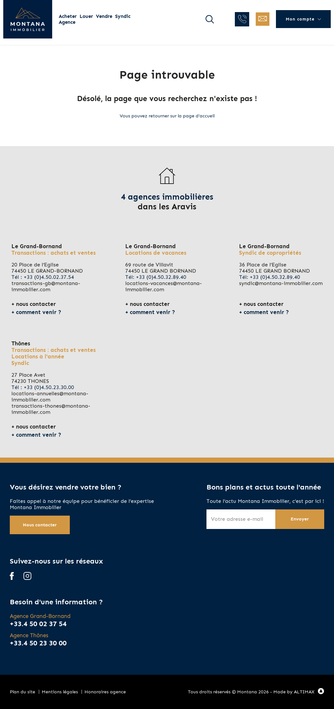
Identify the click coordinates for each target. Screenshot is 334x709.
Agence (67, 22)
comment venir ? (38, 312)
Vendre (104, 16)
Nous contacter (40, 525)
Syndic (122, 16)
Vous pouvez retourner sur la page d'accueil (167, 116)
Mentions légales (60, 692)
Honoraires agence (105, 692)
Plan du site (22, 692)
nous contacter (36, 304)
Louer (86, 16)
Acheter (68, 16)
